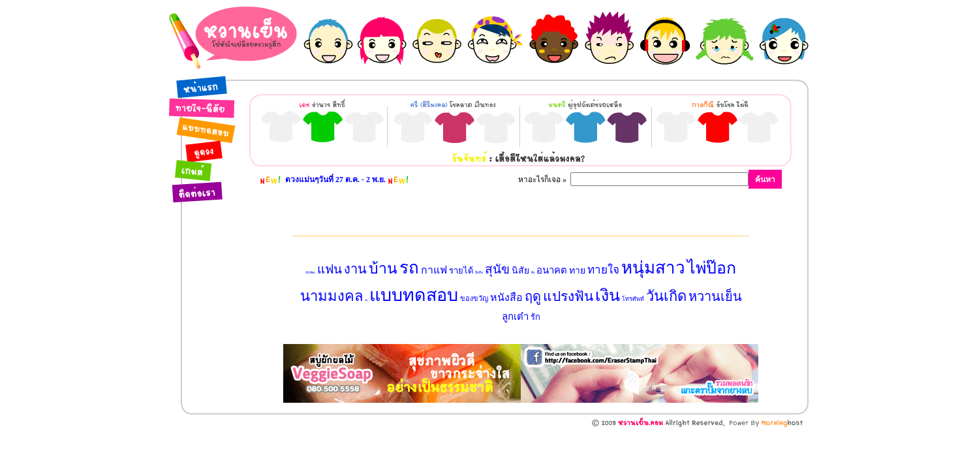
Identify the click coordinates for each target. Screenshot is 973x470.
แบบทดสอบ (413, 295)
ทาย (577, 270)
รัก (535, 317)
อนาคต (551, 270)
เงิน (607, 295)
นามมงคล (331, 296)
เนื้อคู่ (366, 300)
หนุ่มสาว (653, 267)
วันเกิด (666, 296)
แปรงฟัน (568, 296)
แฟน (329, 269)
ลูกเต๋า (515, 316)
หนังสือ (506, 297)
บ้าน (383, 268)
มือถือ (479, 272)
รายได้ (461, 270)
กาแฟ (434, 269)
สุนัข (497, 269)
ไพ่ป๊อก (711, 268)
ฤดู (533, 296)
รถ (409, 267)
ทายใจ (603, 270)
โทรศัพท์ (633, 299)
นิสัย (520, 270)
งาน (355, 269)
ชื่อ (532, 272)
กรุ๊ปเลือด (310, 272)
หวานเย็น (715, 296)
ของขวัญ (474, 298)
